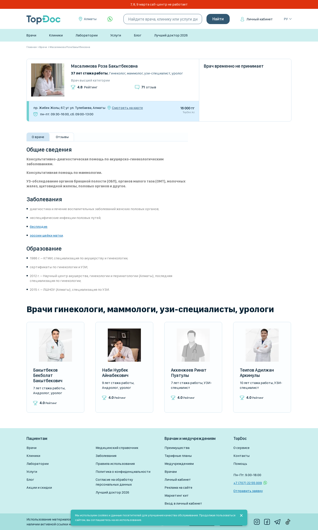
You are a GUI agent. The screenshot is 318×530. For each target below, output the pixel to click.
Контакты (241, 456)
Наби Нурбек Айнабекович (115, 372)
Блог (137, 35)
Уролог (177, 73)
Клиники (56, 35)
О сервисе (241, 448)
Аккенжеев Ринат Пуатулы (188, 372)
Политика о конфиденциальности (123, 471)
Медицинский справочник (117, 448)
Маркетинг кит (177, 495)
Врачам (171, 471)
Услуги (115, 35)
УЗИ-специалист (157, 73)
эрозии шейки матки (46, 235)
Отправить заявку (248, 491)
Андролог (41, 393)
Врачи (31, 35)
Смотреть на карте (127, 108)
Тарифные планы (178, 456)
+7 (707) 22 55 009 (247, 483)
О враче (38, 137)
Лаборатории (87, 35)
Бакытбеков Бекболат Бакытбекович (47, 375)
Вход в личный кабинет (183, 503)
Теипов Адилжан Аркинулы (257, 372)
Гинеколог (117, 73)
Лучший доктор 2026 (171, 35)
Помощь (240, 464)
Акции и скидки (39, 487)
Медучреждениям (179, 464)
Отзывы (62, 137)
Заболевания (106, 456)
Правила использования (115, 464)
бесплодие (38, 226)
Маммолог (135, 73)
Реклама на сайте (178, 487)
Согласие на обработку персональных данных (114, 481)
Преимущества (177, 448)
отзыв (148, 87)
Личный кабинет (259, 19)
